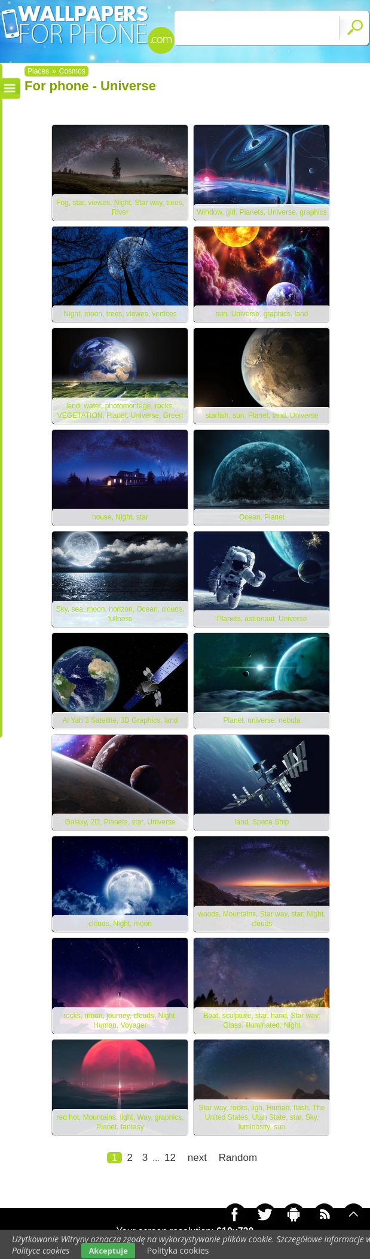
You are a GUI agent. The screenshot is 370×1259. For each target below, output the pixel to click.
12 (170, 1157)
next (197, 1157)
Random (238, 1157)
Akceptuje (107, 1250)
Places (38, 71)
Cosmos (72, 71)
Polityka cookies (178, 1250)
